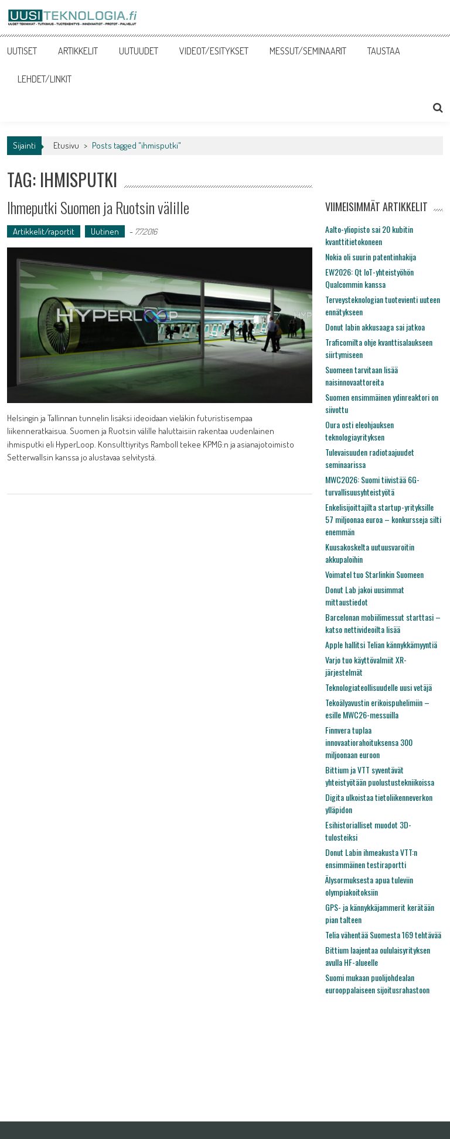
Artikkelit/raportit (43, 231)
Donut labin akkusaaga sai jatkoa (375, 327)
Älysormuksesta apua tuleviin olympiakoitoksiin (369, 885)
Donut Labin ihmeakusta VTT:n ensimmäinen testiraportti (371, 858)
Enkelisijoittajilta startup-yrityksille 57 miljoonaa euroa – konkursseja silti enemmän (383, 519)
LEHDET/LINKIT (44, 79)
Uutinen (105, 231)
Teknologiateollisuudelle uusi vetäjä (378, 687)
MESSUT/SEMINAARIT (308, 51)
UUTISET (22, 51)
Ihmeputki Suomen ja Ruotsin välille (98, 207)
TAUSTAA (383, 51)
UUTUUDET (138, 51)
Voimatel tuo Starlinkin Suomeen (374, 574)
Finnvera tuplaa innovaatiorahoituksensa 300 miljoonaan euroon (368, 742)
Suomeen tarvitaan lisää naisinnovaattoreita (361, 375)
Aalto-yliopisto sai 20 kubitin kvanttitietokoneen (369, 235)
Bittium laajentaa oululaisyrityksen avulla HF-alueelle (377, 956)
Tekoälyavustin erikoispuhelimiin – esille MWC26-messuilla (377, 708)
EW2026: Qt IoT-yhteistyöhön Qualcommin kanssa (369, 278)
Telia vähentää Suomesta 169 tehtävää (383, 934)
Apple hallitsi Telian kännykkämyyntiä (381, 644)
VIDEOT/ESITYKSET (213, 51)
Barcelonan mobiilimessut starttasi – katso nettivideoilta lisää (383, 623)
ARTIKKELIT (78, 51)
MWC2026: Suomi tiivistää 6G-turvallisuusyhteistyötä (372, 485)
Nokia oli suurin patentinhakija (370, 256)
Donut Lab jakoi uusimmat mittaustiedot (364, 595)
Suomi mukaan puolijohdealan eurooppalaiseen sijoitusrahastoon (377, 983)
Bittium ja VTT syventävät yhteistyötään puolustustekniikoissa (379, 775)
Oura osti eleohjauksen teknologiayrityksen (359, 430)
